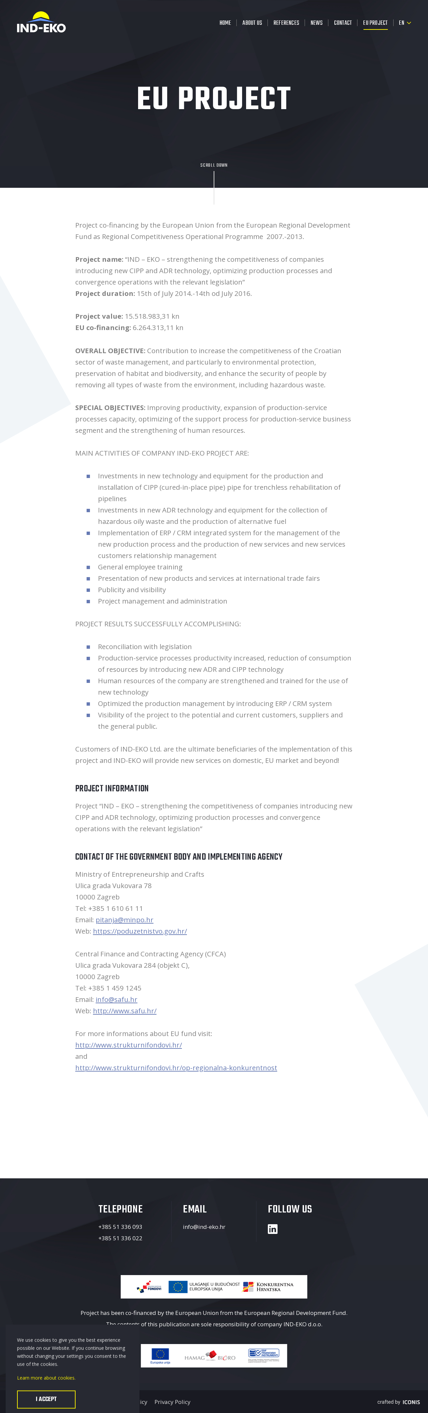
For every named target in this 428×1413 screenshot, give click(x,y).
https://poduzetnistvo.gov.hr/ (140, 931)
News (317, 23)
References (286, 23)
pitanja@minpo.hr (124, 919)
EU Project (375, 23)
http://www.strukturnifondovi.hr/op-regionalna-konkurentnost (176, 1067)
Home (225, 23)
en (401, 23)
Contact (343, 23)
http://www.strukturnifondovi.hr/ (128, 1044)
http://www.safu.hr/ (124, 1010)
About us (252, 23)
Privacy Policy (172, 1402)
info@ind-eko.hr (204, 1227)
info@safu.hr (116, 999)
